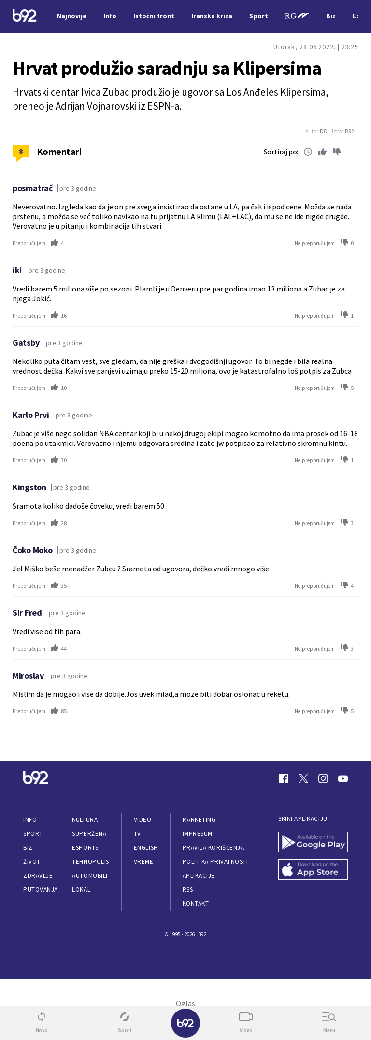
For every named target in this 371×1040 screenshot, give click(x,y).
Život (32, 862)
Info (30, 820)
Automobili (89, 876)
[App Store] (313, 870)
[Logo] (25, 16)
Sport (33, 834)
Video (143, 820)
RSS (188, 890)
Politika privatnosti (215, 862)
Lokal (81, 890)
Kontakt (196, 904)
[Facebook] (283, 778)
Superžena (89, 834)
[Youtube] (343, 778)
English (146, 848)
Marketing (199, 820)
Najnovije (71, 16)
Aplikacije (199, 876)
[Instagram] (323, 778)
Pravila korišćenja (213, 848)
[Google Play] (313, 843)
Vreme (144, 862)
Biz (28, 848)
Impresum (198, 834)
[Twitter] (303, 778)
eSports (85, 848)
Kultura (85, 820)
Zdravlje (38, 876)
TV (137, 834)
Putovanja (40, 890)
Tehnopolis (90, 862)
